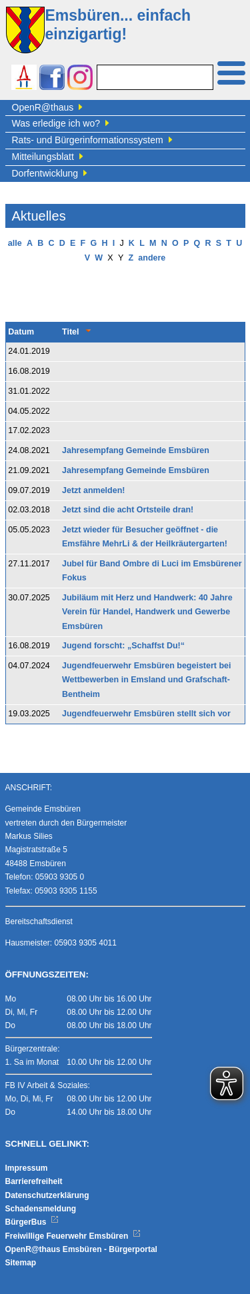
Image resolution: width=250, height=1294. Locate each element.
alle (15, 243)
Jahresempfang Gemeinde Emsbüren (135, 450)
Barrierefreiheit (34, 1181)
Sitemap (21, 1262)
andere (151, 258)
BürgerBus (32, 1222)
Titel (70, 331)
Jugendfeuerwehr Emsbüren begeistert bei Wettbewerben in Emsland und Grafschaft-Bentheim (146, 680)
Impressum (26, 1168)
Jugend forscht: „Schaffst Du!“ (123, 645)
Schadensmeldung (41, 1208)
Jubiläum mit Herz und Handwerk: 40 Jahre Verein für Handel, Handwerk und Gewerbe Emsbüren (147, 612)
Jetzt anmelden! (93, 490)
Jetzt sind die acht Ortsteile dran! (127, 509)
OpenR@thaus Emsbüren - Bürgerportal (81, 1249)
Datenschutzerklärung (47, 1195)
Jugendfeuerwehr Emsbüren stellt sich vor (146, 713)
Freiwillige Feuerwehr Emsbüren (73, 1236)
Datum (21, 331)
